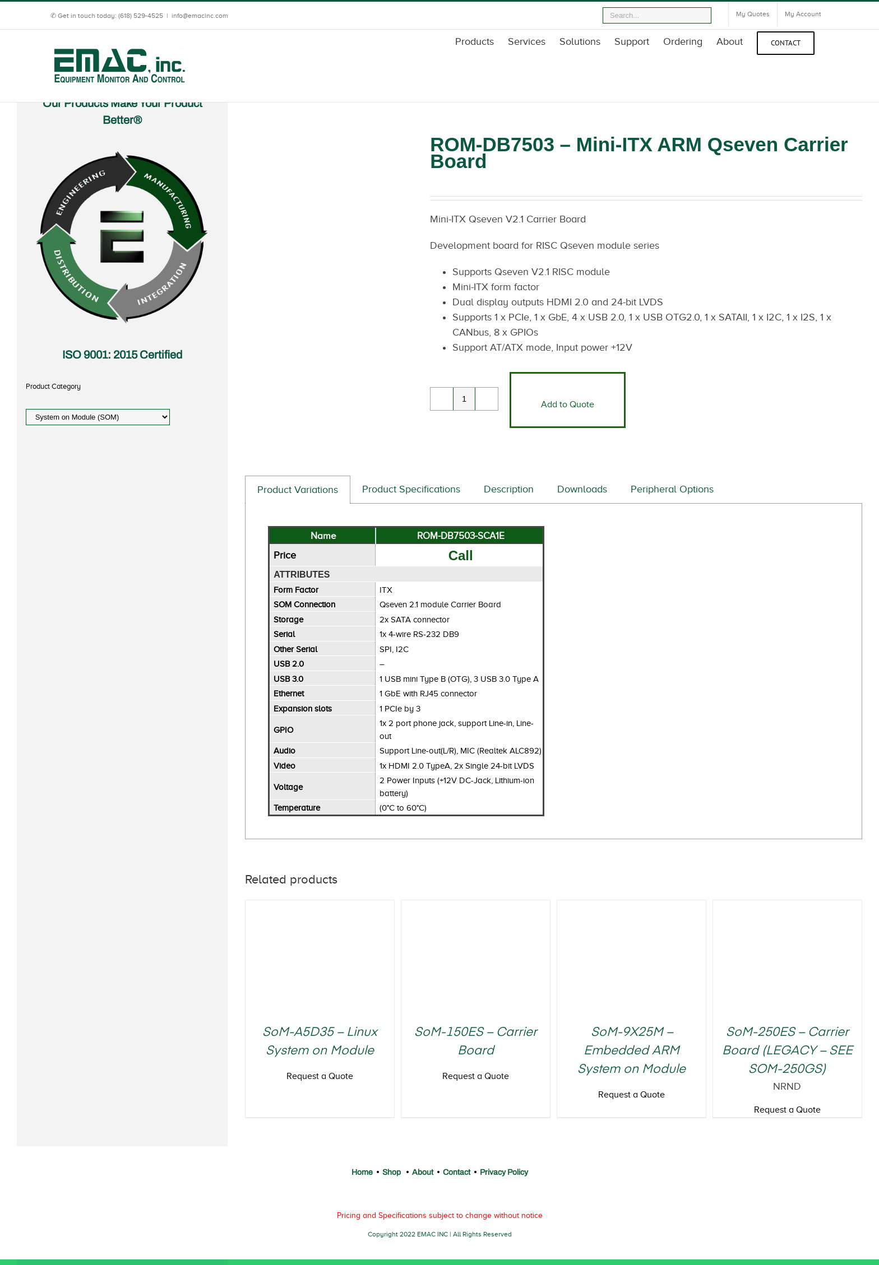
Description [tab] (509, 489)
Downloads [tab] (582, 489)
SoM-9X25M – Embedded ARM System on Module (631, 1051)
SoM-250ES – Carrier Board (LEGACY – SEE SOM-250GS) (787, 1051)
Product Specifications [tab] (411, 489)
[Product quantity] (464, 399)
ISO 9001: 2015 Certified (122, 354)
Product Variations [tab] (297, 489)
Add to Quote (567, 404)
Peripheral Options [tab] (672, 489)
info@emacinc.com (200, 16)
